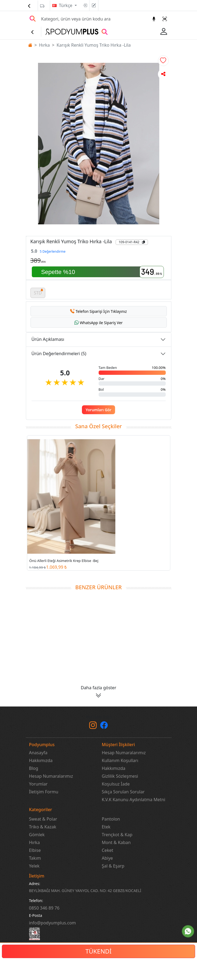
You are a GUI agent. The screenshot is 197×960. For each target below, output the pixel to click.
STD (39, 292)
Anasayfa (38, 753)
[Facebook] (104, 726)
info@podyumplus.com (52, 923)
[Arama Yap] (32, 19)
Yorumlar (38, 784)
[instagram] (93, 726)
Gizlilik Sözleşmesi (120, 776)
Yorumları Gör (99, 409)
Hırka (44, 45)
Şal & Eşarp (113, 866)
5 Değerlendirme (52, 251)
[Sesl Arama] (153, 19)
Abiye (107, 858)
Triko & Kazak (42, 827)
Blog (33, 768)
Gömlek (37, 835)
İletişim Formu (43, 792)
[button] (163, 60)
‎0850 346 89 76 (44, 908)
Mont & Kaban (116, 842)
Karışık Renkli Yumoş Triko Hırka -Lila (94, 45)
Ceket (107, 850)
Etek (106, 827)
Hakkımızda (41, 760)
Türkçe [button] (66, 5)
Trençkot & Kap (117, 835)
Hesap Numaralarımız (51, 776)
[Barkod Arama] (164, 19)
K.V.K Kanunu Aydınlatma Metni (133, 800)
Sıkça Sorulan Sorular (123, 792)
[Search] (93, 19)
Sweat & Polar (43, 819)
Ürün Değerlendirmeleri (59, 353)
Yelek (34, 866)
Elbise (35, 850)
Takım (35, 858)
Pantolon (111, 819)
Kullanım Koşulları (120, 760)
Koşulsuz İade (116, 784)
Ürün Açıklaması (48, 339)
